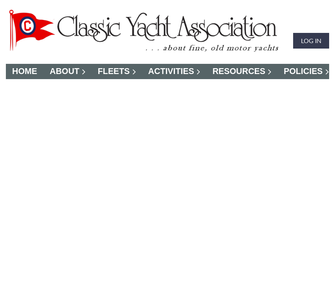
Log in (311, 40)
